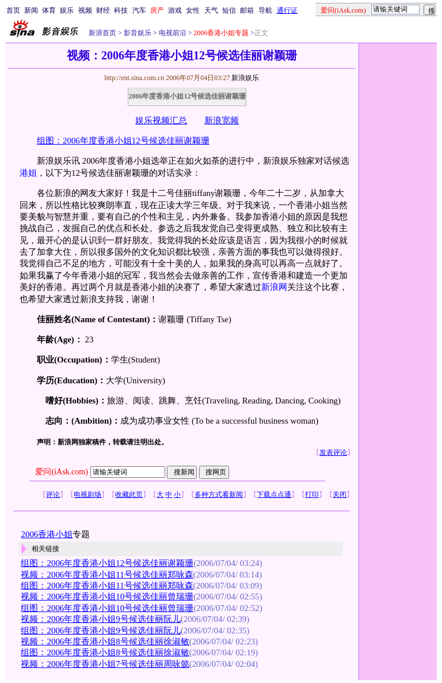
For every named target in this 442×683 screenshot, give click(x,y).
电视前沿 (171, 33)
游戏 (175, 10)
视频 (85, 10)
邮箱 (247, 10)
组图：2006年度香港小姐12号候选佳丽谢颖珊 (123, 140)
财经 (103, 10)
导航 (265, 10)
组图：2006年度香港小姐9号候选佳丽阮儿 (100, 630)
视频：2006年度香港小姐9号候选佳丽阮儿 (100, 619)
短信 (229, 10)
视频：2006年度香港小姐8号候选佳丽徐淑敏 (105, 641)
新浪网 (274, 287)
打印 (312, 494)
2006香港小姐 (47, 534)
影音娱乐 (137, 33)
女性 (193, 10)
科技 (121, 10)
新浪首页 (102, 33)
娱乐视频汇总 (161, 120)
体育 (49, 10)
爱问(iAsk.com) (61, 471)
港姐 (28, 173)
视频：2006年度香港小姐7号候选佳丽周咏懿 (105, 664)
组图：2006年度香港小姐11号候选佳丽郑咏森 (107, 585)
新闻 (31, 10)
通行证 (287, 10)
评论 (53, 494)
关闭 (339, 494)
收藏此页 (129, 494)
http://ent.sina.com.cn (135, 78)
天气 (211, 10)
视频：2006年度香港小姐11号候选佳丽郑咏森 (107, 574)
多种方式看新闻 (219, 494)
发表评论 (333, 452)
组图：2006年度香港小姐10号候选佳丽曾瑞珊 (107, 608)
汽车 (139, 10)
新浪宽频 (221, 120)
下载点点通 (274, 494)
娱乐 (67, 10)
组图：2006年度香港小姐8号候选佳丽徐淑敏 (105, 652)
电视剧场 (87, 494)
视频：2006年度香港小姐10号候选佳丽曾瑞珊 (107, 596)
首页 (13, 10)
